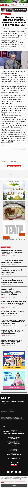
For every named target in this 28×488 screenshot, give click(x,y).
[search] (23, 4)
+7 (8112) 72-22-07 (14, 450)
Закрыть (18, 149)
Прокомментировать (14, 166)
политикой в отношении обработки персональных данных (13, 480)
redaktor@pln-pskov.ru (14, 454)
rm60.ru (14, 465)
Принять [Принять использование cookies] (14, 485)
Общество (6, 14)
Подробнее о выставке (9, 161)
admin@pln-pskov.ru (14, 458)
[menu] (20, 4)
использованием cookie (11, 479)
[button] (26, 4)
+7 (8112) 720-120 (14, 462)
